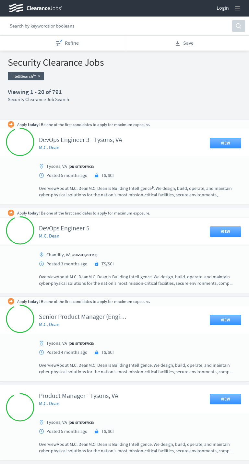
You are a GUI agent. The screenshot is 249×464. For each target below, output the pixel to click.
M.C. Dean (49, 147)
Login (223, 8)
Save (184, 43)
